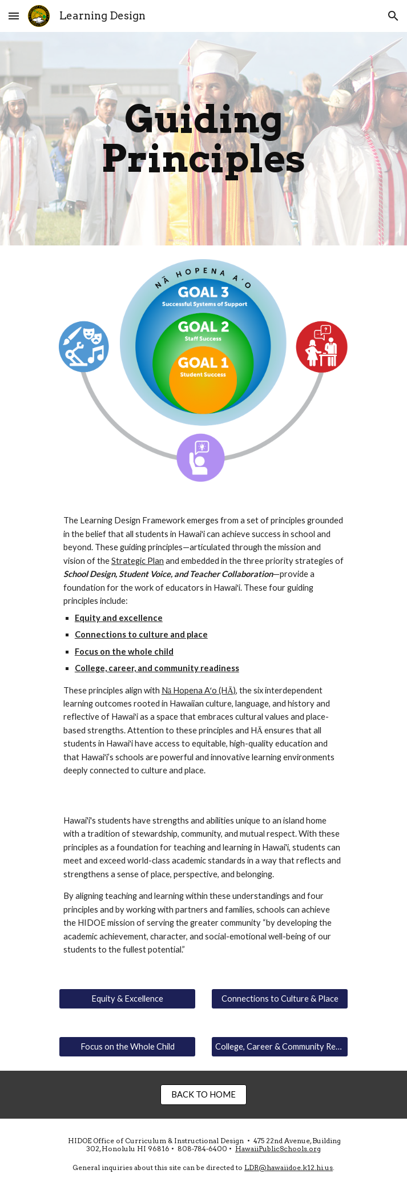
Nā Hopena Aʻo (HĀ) (199, 690)
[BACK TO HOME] (203, 1094)
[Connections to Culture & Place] (280, 998)
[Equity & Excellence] (127, 998)
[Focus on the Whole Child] (127, 1046)
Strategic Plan (137, 561)
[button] (13, 15)
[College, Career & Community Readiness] (280, 1046)
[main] (203, 138)
